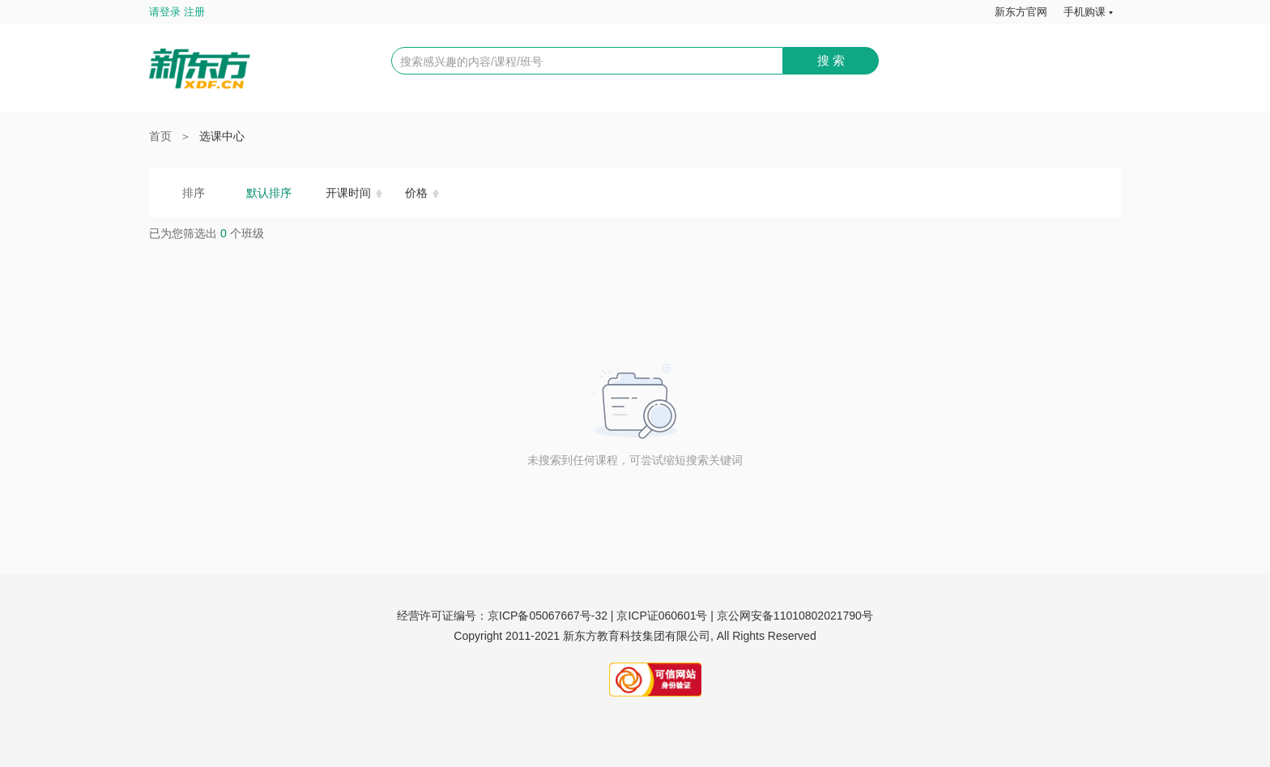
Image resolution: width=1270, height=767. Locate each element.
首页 (160, 136)
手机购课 (1084, 12)
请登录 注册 (177, 12)
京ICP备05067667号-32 (547, 615)
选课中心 (222, 136)
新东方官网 (1021, 12)
